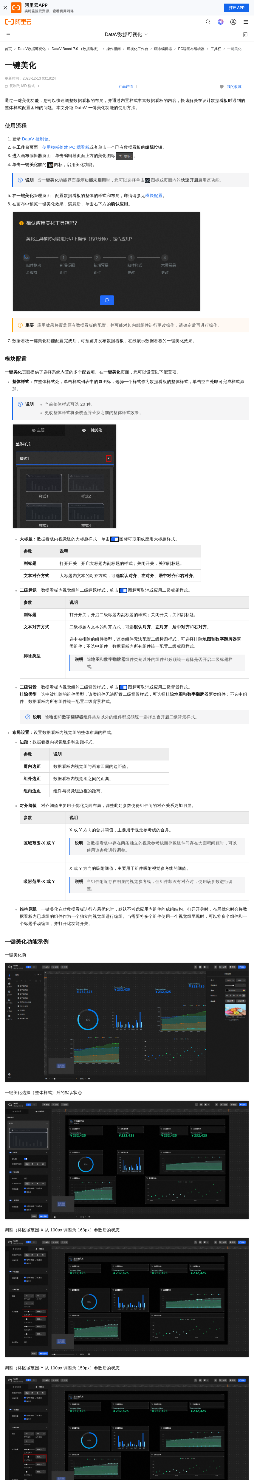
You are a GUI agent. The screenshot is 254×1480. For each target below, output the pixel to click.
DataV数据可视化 (32, 49)
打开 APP (236, 8)
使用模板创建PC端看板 (65, 147)
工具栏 (215, 49)
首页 (8, 49)
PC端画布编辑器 (191, 49)
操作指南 (113, 49)
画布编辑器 (163, 49)
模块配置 (153, 195)
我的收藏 (234, 87)
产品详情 (126, 86)
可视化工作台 (137, 49)
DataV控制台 (35, 139)
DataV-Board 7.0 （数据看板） (76, 49)
